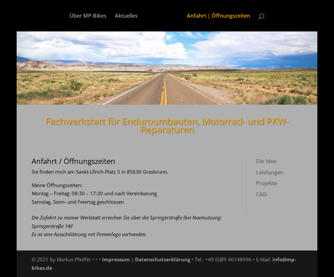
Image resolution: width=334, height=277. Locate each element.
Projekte (266, 183)
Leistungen (269, 172)
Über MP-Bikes (87, 16)
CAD (261, 194)
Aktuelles (126, 16)
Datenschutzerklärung (162, 259)
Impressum (116, 259)
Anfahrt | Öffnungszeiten (218, 16)
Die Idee (266, 161)
